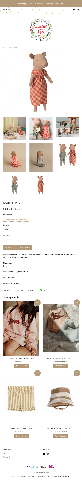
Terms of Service (53, 476)
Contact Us (6, 457)
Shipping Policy (65, 476)
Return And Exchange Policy (36, 476)
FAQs (13, 476)
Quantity (6, 235)
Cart (76, 10)
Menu (6, 10)
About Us (6, 454)
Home (5, 48)
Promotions (7, 214)
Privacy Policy (21, 476)
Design (6, 225)
